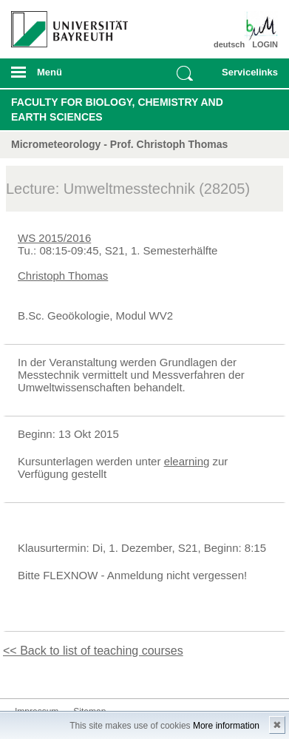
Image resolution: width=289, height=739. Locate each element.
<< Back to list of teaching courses (93, 650)
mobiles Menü (63, 77)
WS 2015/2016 (54, 238)
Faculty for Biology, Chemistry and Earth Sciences (117, 109)
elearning (187, 461)
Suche (185, 73)
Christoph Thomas (63, 275)
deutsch (229, 44)
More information (226, 726)
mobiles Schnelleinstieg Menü (246, 77)
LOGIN (265, 44)
